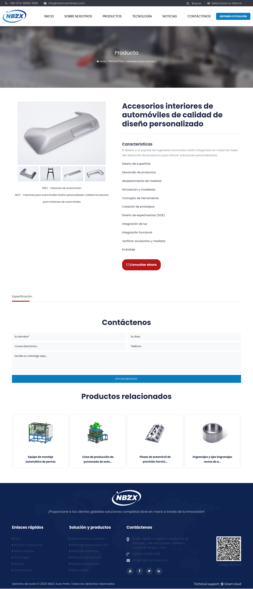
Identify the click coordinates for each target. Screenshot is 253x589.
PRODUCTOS (112, 16)
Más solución (79, 570)
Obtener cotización (233, 16)
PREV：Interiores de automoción (62, 188)
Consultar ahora (141, 264)
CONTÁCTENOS (199, 16)
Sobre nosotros (78, 16)
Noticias (170, 16)
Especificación (22, 296)
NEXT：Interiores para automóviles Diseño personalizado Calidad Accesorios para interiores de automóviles (62, 198)
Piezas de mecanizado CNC (89, 545)
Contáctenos (22, 570)
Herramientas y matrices (87, 539)
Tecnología (142, 16)
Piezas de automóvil (83, 551)
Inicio (49, 16)
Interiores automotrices (140, 61)
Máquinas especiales (84, 564)
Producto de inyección (85, 558)
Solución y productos (27, 545)
